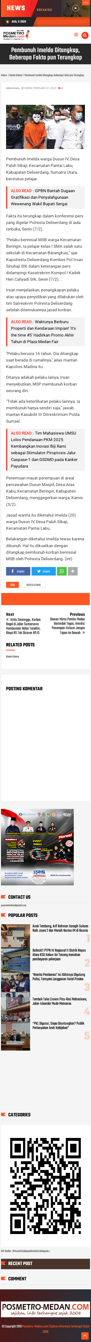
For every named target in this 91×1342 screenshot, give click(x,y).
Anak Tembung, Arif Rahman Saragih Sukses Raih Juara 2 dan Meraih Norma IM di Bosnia (60, 928)
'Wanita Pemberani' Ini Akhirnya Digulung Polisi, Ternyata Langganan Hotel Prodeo (59, 977)
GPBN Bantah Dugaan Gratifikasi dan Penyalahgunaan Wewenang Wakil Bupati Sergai (43, 197)
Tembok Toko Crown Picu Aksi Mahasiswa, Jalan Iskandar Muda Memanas (60, 1001)
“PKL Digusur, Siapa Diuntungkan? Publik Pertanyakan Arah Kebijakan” (58, 1026)
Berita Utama (33, 585)
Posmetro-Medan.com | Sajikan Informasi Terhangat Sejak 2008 (56, 1329)
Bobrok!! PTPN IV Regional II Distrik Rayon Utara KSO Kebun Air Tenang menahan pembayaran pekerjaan (59, 955)
